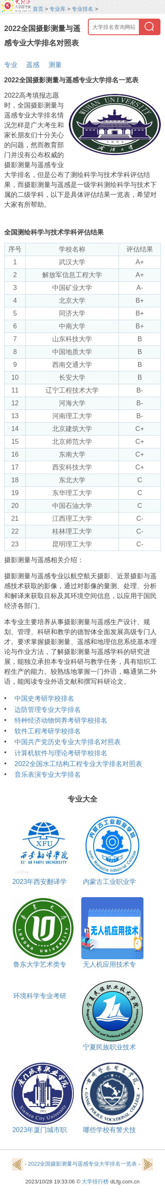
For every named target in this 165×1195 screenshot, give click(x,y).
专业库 (57, 9)
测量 (55, 64)
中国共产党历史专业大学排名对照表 (68, 741)
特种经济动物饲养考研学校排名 (61, 720)
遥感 (32, 64)
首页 (38, 9)
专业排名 (82, 9)
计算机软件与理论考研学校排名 (61, 753)
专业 (10, 64)
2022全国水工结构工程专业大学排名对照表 (78, 763)
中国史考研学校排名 (44, 698)
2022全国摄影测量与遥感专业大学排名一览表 (82, 1164)
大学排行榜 (95, 1181)
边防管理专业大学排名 (48, 709)
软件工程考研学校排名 (48, 731)
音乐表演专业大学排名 (48, 774)
